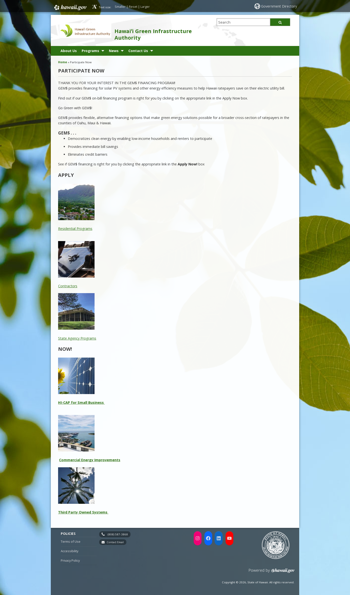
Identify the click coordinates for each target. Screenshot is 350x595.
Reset (133, 6)
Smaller (120, 6)
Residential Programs (75, 228)
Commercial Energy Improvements (89, 460)
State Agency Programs (77, 338)
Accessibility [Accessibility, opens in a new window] (69, 551)
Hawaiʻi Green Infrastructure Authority (153, 34)
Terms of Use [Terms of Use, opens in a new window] (70, 541)
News (114, 50)
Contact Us (138, 50)
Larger (145, 6)
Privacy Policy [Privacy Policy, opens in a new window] (70, 560)
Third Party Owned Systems (83, 512)
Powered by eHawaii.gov (271, 572)
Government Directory (279, 6)
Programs (90, 50)
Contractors (67, 286)
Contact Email (115, 542)
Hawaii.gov (70, 6)
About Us (69, 50)
